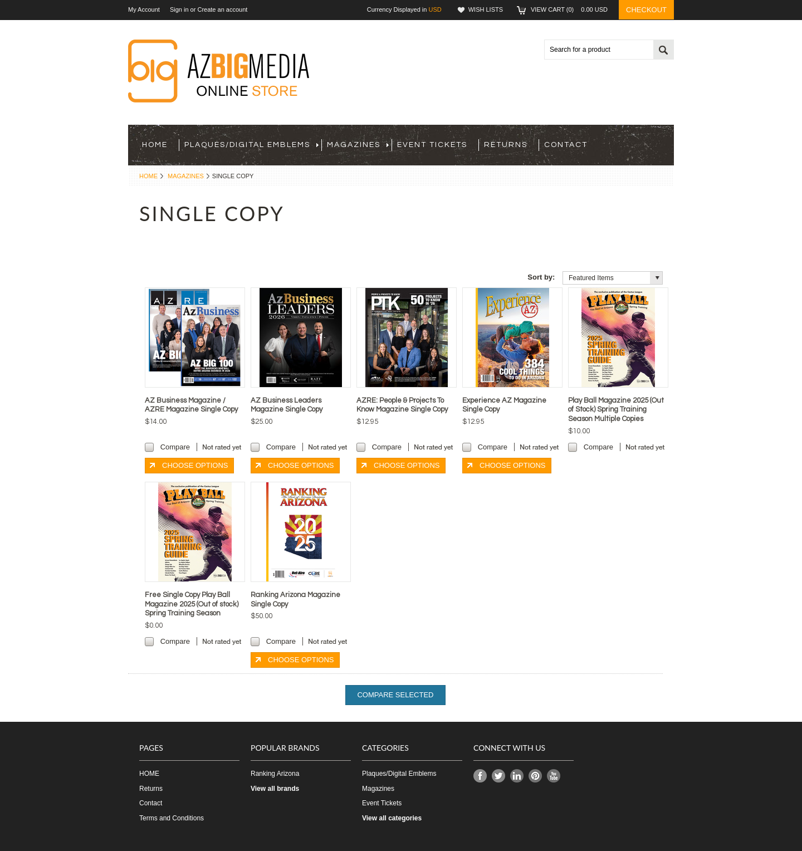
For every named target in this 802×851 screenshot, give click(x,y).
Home (148, 176)
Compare (175, 447)
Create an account (222, 9)
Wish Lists (485, 9)
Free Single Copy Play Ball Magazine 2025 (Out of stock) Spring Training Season (191, 604)
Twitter (499, 776)
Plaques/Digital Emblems (251, 145)
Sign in (179, 9)
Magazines (358, 145)
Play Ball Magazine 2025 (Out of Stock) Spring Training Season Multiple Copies (616, 410)
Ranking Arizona (275, 773)
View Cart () (569, 9)
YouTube (554, 776)
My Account (144, 9)
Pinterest (535, 776)
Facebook (480, 776)
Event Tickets (432, 145)
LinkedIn (517, 776)
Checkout (646, 10)
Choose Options (195, 465)
